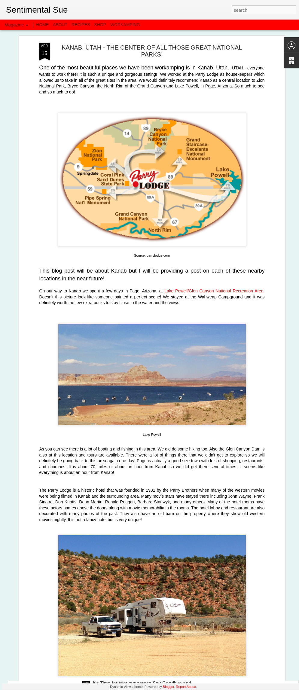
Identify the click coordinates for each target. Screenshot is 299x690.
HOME (42, 24)
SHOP (100, 24)
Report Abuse (186, 686)
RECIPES (81, 24)
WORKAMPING (125, 24)
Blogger (168, 686)
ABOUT (60, 24)
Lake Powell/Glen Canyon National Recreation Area (214, 245)
